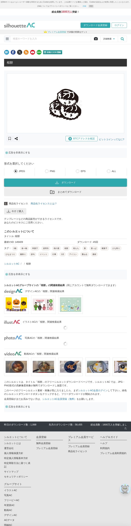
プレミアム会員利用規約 (113, 453)
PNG (52, 171)
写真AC (8, 495)
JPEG (22, 171)
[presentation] (123, 367)
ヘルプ (103, 443)
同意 (91, 6)
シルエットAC (11, 263)
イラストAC (10, 490)
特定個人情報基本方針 (16, 458)
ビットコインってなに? (111, 139)
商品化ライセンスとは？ (44, 203)
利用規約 (105, 448)
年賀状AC (9, 505)
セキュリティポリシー (16, 476)
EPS (83, 171)
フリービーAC (11, 500)
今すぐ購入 (15, 211)
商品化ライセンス (77, 451)
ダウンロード (65, 182)
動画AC (8, 510)
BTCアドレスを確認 (81, 138)
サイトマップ (11, 471)
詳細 (84, 6)
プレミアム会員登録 (47, 448)
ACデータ (9, 520)
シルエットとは (12, 443)
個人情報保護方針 (13, 453)
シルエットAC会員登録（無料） (59, 399)
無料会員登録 (43, 443)
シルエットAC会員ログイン (93, 390)
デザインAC (10, 515)
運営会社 (9, 448)
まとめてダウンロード (65, 192)
